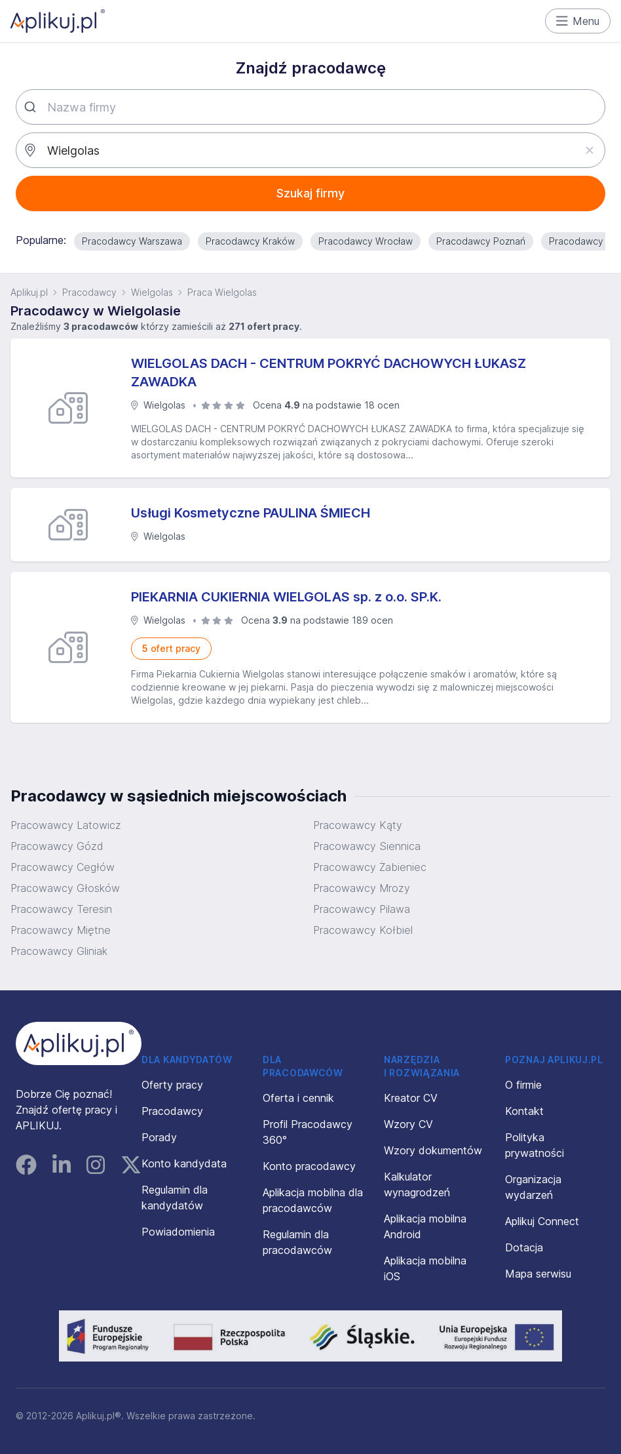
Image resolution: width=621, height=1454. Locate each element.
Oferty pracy (172, 1084)
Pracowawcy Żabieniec (369, 867)
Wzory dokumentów (433, 1150)
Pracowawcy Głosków (65, 888)
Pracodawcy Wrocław (365, 241)
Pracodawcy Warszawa (132, 241)
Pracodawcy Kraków (250, 241)
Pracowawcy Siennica (367, 846)
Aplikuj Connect (542, 1221)
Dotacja (524, 1247)
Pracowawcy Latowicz (65, 825)
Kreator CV (411, 1097)
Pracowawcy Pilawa (361, 909)
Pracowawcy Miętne (60, 930)
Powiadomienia (178, 1231)
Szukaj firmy (310, 193)
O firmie (523, 1084)
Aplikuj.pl (29, 292)
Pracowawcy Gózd (56, 846)
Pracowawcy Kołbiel (363, 930)
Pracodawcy (89, 292)
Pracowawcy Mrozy (361, 888)
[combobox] (310, 107)
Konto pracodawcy (309, 1166)
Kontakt (524, 1111)
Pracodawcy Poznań (480, 241)
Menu (578, 21)
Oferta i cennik (298, 1097)
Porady (159, 1137)
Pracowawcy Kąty (357, 825)
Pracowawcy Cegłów (62, 867)
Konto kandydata (184, 1163)
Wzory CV (408, 1124)
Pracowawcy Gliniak (58, 951)
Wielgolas (152, 292)
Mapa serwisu (538, 1273)
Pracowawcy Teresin (61, 909)
